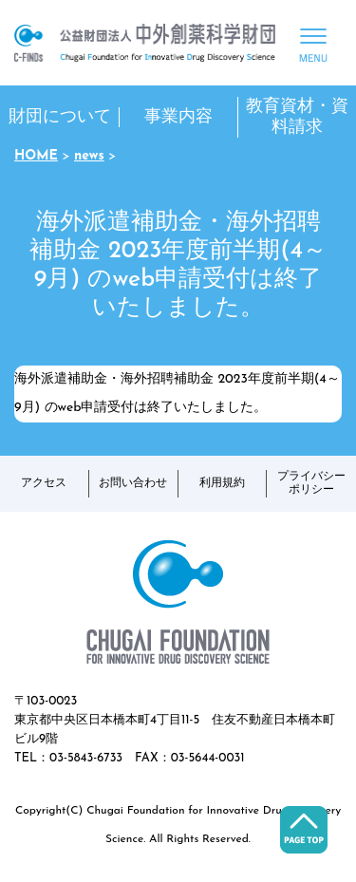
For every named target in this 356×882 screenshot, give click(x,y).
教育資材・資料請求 (297, 117)
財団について (60, 117)
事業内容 (178, 117)
